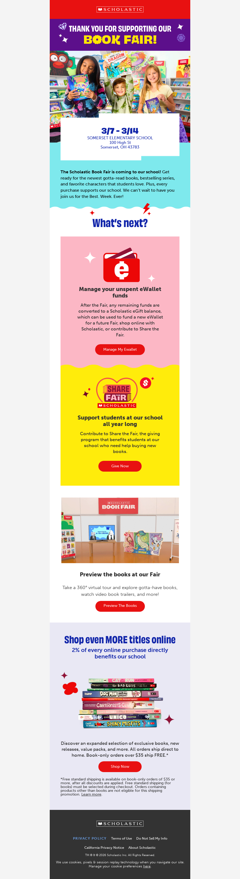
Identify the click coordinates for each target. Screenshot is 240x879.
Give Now (120, 466)
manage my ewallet (120, 349)
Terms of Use (121, 838)
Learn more (91, 794)
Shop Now (120, 766)
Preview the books (120, 605)
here (147, 866)
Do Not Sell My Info (151, 838)
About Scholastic (142, 848)
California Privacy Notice (104, 848)
